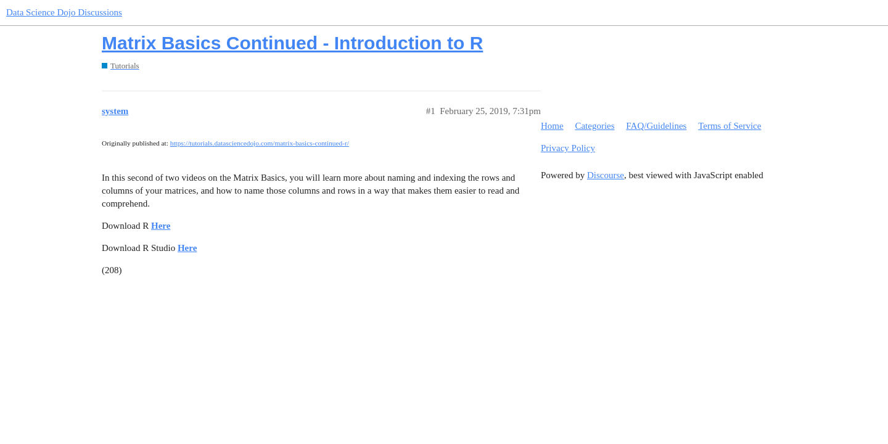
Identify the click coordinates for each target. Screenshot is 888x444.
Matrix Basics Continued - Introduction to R (292, 43)
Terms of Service (729, 126)
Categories (594, 126)
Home (552, 126)
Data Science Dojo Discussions (64, 12)
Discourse (605, 175)
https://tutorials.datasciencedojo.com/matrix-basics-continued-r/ (259, 143)
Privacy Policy (568, 148)
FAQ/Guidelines (656, 126)
